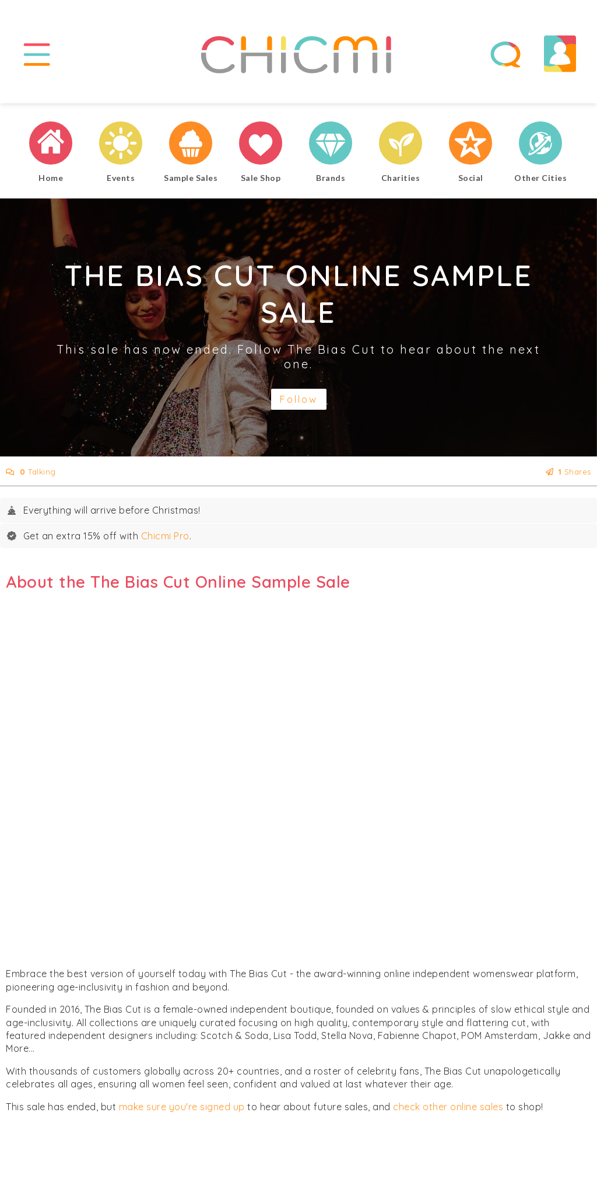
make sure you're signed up (182, 1107)
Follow (299, 399)
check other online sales (448, 1107)
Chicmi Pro (165, 536)
